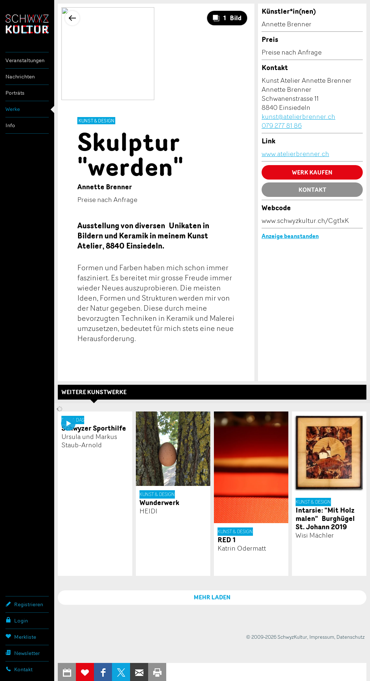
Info (10, 125)
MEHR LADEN (212, 597)
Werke (12, 109)
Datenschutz (350, 636)
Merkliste (20, 637)
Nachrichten (20, 76)
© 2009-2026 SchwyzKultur (276, 636)
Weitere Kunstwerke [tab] (93, 392)
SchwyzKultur (27, 24)
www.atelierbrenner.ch (295, 153)
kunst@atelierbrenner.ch (298, 116)
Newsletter (22, 653)
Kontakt (19, 669)
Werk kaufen (312, 172)
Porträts (15, 92)
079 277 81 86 (282, 125)
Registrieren (24, 604)
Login (16, 620)
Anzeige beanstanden (290, 236)
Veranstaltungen (24, 60)
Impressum (321, 636)
